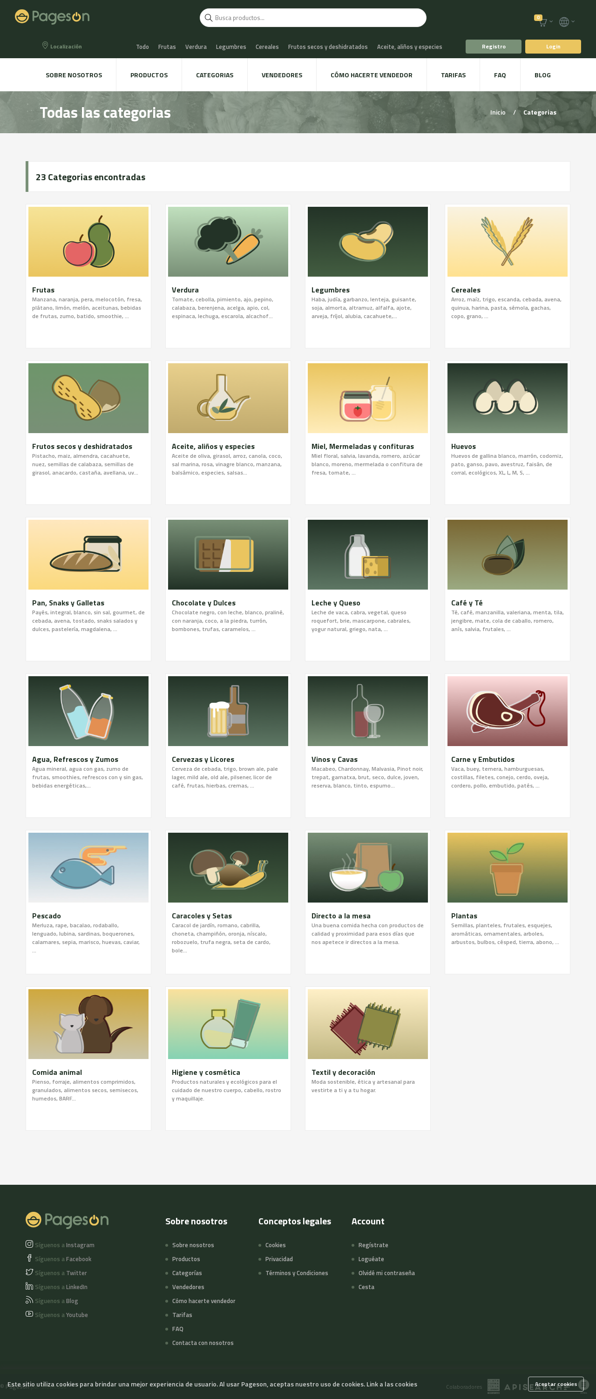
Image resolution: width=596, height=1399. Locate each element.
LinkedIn (61, 1286)
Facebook (63, 1258)
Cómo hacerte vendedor (372, 75)
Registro (494, 46)
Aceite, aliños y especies (409, 46)
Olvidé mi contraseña (387, 1272)
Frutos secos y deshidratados (328, 46)
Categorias (214, 75)
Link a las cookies (391, 1384)
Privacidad (279, 1258)
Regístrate (373, 1245)
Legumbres (231, 46)
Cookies (275, 1245)
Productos (149, 75)
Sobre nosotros (74, 75)
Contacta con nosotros (203, 1342)
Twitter (61, 1272)
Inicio (498, 112)
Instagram (65, 1245)
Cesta (366, 1286)
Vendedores (282, 75)
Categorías (187, 1272)
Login (553, 46)
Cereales (267, 46)
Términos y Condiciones (296, 1272)
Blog (543, 75)
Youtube (61, 1314)
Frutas (167, 46)
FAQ (500, 75)
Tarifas (453, 75)
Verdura (196, 46)
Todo (142, 46)
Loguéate (371, 1258)
